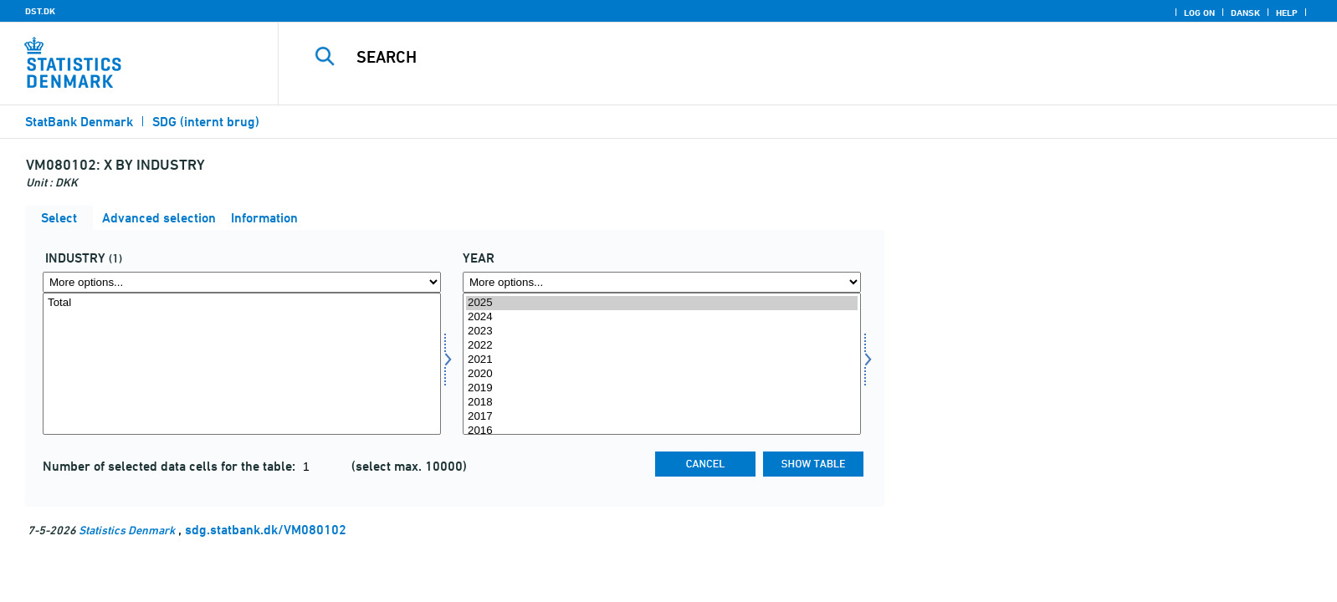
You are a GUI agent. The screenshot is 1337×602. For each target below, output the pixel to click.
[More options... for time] (662, 282)
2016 (662, 431)
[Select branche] (242, 364)
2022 (662, 346)
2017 (662, 417)
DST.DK (40, 11)
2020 (662, 374)
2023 (662, 331)
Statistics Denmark (127, 530)
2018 (662, 402)
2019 (662, 388)
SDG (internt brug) (205, 122)
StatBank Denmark (79, 122)
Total (242, 303)
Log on (1199, 12)
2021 (662, 360)
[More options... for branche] (242, 282)
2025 (662, 303)
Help (1287, 12)
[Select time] (662, 364)
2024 (662, 317)
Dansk (1245, 12)
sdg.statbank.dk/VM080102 (265, 530)
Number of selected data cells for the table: (171, 466)
